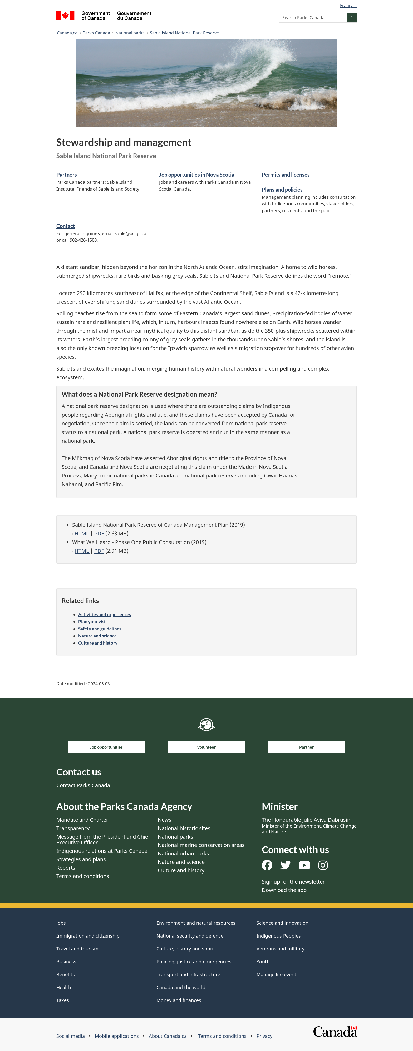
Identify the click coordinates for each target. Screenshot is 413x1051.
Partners (66, 174)
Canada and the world (180, 987)
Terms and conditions (82, 876)
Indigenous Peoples (279, 936)
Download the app (284, 890)
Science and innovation (282, 923)
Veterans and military (280, 948)
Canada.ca (67, 33)
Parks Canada (96, 33)
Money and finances (178, 1000)
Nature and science (97, 636)
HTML (82, 533)
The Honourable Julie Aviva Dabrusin (309, 825)
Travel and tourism (77, 948)
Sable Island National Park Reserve (184, 33)
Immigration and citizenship (88, 936)
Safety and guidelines (99, 628)
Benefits (65, 974)
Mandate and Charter (82, 819)
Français (348, 5)
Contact (65, 226)
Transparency (73, 828)
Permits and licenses (286, 174)
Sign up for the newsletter (293, 881)
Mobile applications (117, 1036)
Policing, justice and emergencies (194, 961)
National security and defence (189, 936)
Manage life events (278, 974)
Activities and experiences (104, 614)
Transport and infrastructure (188, 974)
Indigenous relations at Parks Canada (102, 850)
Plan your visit (92, 621)
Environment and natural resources (195, 923)
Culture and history (97, 643)
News (164, 819)
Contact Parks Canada (83, 785)
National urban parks (183, 853)
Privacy (264, 1036)
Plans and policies (282, 189)
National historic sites (184, 828)
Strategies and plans (81, 859)
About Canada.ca (168, 1036)
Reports (65, 867)
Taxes (62, 1000)
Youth (263, 961)
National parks (130, 33)
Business (66, 961)
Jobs (61, 923)
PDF (99, 533)
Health (63, 987)
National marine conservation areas (201, 845)
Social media (70, 1036)
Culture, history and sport (185, 948)
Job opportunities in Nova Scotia (196, 174)
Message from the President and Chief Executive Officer (103, 839)
